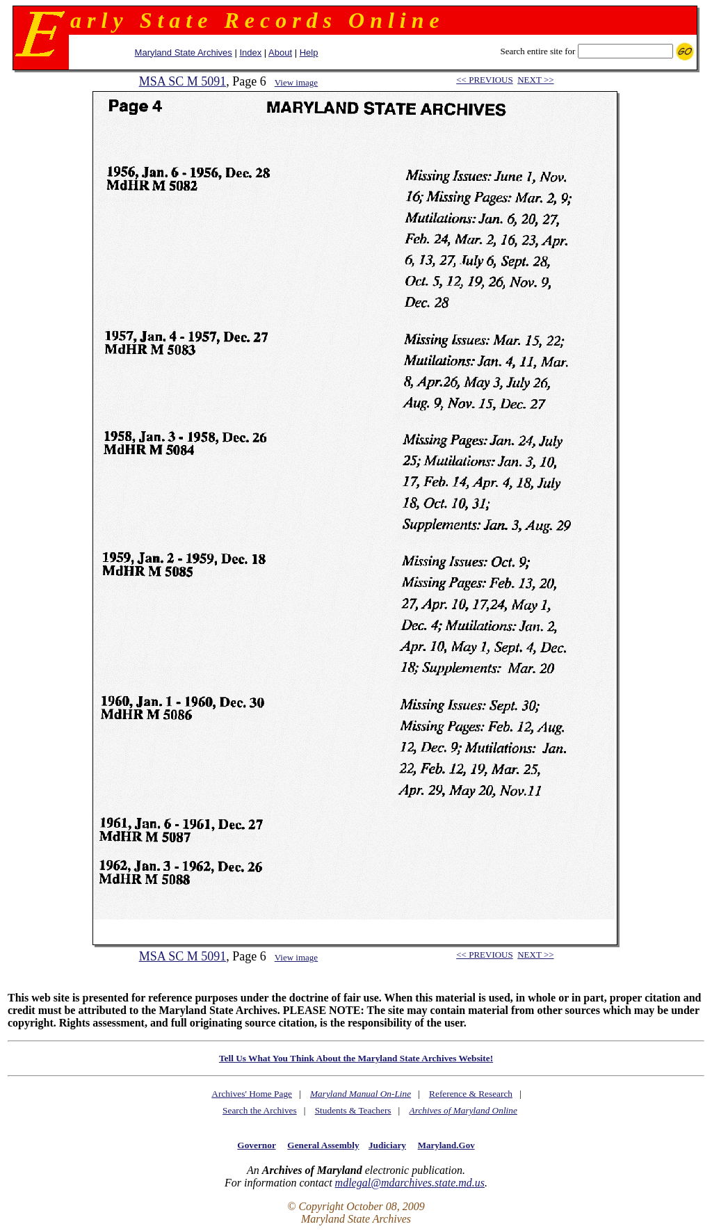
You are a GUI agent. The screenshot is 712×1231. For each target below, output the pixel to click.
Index (250, 52)
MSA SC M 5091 (183, 81)
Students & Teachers (353, 1110)
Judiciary (387, 1145)
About (280, 52)
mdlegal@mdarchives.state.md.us (410, 1183)
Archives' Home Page (251, 1093)
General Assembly (323, 1145)
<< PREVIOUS (484, 79)
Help (309, 52)
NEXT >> (535, 79)
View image (296, 82)
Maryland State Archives (183, 52)
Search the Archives (259, 1110)
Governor (256, 1145)
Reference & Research (470, 1093)
